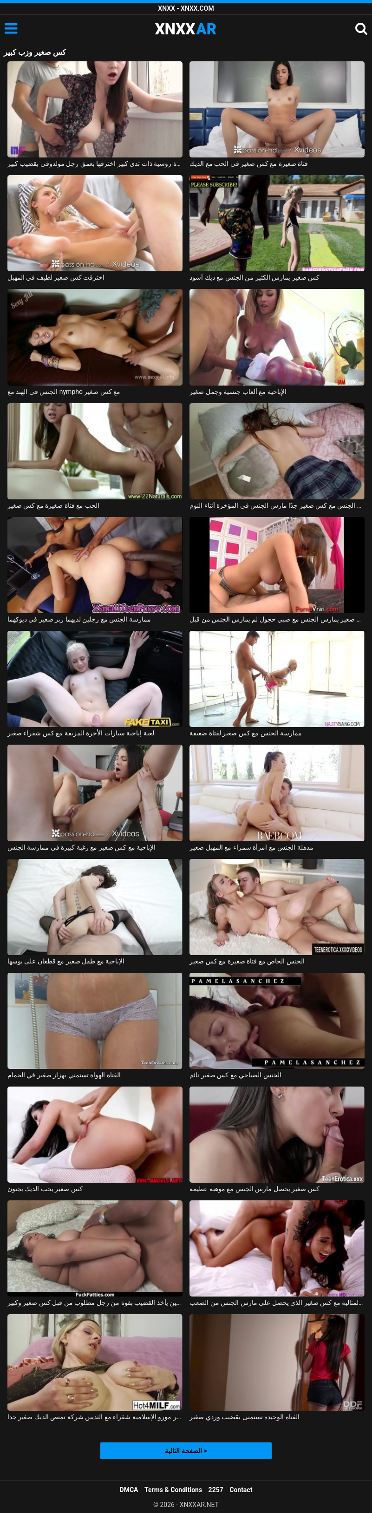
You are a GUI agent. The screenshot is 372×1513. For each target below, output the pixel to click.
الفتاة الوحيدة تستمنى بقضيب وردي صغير (244, 1417)
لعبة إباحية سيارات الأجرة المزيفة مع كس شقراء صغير (80, 733)
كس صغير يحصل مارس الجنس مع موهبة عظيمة (254, 1188)
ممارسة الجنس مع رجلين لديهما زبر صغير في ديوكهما (79, 619)
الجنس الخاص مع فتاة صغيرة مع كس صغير (246, 961)
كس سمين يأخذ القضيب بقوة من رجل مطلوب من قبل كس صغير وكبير (95, 1302)
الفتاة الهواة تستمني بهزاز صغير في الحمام (64, 1075)
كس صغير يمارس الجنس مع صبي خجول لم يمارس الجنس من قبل (277, 619)
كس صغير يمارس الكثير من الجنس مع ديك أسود (254, 277)
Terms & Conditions (173, 1489)
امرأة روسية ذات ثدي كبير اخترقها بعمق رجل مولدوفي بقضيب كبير (95, 163)
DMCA (129, 1489)
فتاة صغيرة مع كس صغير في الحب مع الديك (248, 163)
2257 (216, 1489)
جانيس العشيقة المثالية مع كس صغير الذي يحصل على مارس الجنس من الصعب (277, 1302)
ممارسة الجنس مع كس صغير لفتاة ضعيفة (245, 733)
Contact (240, 1489)
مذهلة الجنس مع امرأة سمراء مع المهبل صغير (251, 847)
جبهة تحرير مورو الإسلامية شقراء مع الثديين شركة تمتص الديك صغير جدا (95, 1417)
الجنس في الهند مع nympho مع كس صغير (64, 391)
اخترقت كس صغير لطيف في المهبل (55, 277)
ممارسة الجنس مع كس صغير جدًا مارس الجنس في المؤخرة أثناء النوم (277, 505)
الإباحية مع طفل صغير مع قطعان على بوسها (65, 961)
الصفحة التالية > (186, 1450)
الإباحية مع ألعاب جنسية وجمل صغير (237, 391)
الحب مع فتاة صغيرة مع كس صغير (53, 505)
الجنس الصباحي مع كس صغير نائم (235, 1075)
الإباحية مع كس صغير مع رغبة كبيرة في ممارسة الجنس (81, 847)
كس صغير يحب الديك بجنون (45, 1188)
